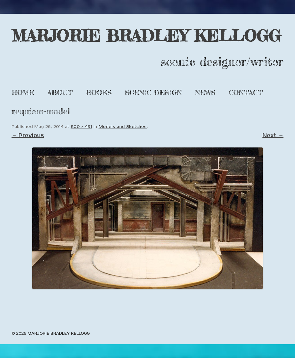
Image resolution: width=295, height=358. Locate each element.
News (205, 92)
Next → (272, 135)
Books (99, 92)
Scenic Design (153, 92)
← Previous (28, 135)
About (60, 92)
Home (23, 92)
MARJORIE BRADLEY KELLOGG (146, 36)
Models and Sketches (123, 126)
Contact (246, 92)
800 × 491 (81, 126)
